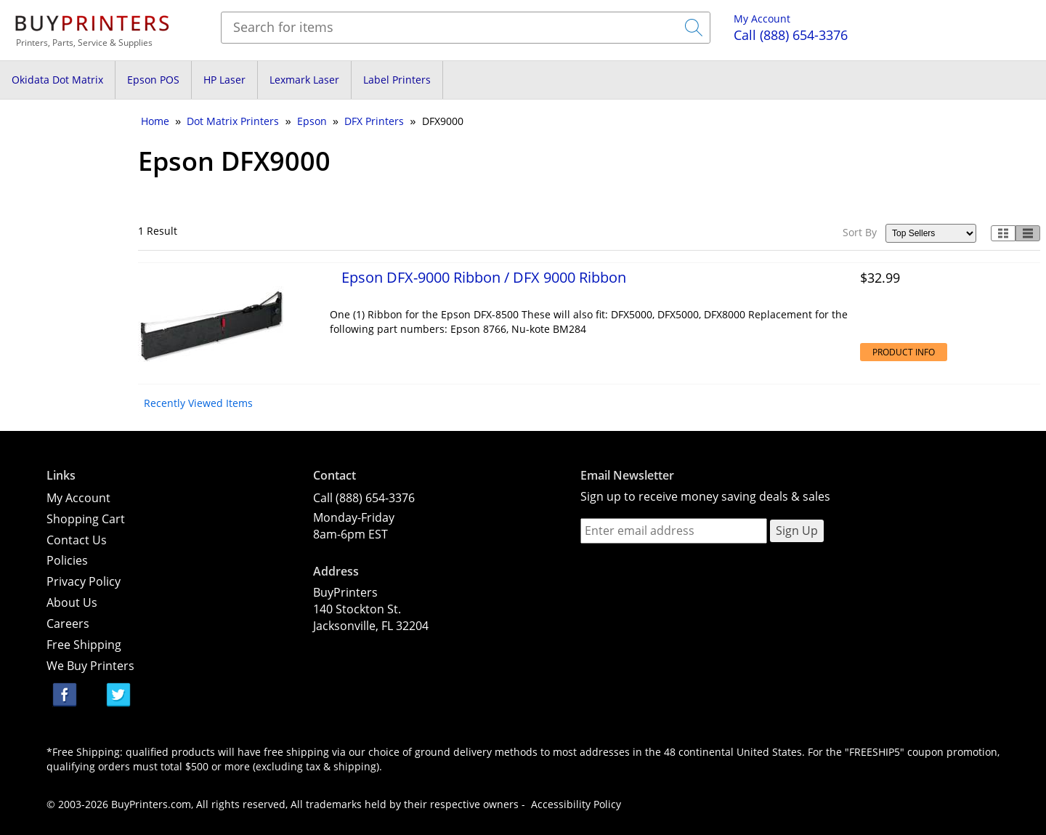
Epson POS (153, 79)
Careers (67, 624)
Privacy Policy (83, 581)
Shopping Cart (85, 519)
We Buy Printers (90, 666)
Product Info (903, 352)
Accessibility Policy (576, 804)
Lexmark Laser (304, 79)
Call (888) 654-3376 (364, 498)
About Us (71, 602)
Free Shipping (83, 645)
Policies (67, 560)
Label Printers (397, 79)
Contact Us (76, 540)
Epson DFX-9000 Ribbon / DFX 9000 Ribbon (483, 277)
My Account (762, 18)
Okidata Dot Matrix (57, 79)
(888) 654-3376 (791, 35)
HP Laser (224, 79)
